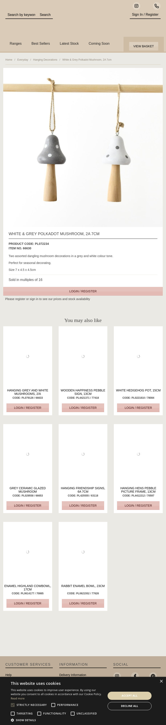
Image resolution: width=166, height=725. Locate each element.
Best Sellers (40, 43)
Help (8, 675)
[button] (57, 720)
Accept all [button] (130, 695)
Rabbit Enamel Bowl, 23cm (83, 586)
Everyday (22, 59)
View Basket (143, 46)
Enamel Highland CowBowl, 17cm (27, 587)
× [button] (161, 681)
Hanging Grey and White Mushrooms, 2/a (27, 392)
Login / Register (83, 291)
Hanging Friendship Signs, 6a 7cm (83, 489)
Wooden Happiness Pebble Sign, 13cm (83, 392)
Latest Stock (69, 43)
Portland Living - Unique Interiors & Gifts (89, 22)
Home (8, 59)
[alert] (83, 701)
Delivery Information (72, 675)
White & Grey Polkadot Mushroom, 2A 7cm (86, 59)
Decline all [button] (129, 706)
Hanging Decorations (45, 59)
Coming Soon (99, 43)
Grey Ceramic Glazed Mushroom (27, 489)
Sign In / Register (145, 14)
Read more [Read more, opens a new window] (18, 698)
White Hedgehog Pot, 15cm (138, 390)
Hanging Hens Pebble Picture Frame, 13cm (138, 489)
